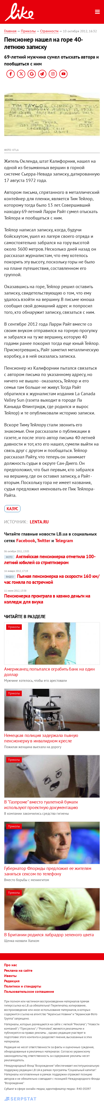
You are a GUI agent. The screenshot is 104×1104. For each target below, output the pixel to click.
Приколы (28, 31)
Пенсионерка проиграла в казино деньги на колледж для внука (47, 599)
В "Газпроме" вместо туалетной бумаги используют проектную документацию (41, 804)
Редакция (12, 981)
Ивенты (10, 975)
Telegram (64, 541)
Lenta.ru (39, 522)
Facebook (25, 541)
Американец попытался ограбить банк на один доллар (49, 671)
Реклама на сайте (18, 970)
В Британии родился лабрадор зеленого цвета (49, 935)
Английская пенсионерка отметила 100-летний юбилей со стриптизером (50, 559)
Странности (49, 31)
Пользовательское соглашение (29, 991)
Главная (10, 31)
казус (12, 508)
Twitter (43, 541)
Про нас (10, 965)
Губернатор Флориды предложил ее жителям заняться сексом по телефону (47, 871)
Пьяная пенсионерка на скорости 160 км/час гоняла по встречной (51, 579)
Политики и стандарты (22, 986)
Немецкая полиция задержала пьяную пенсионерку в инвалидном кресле (41, 738)
